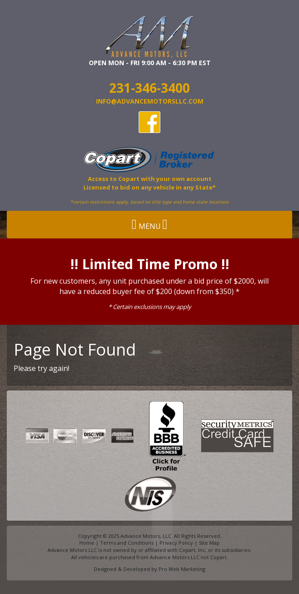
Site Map (209, 542)
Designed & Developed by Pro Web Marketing (149, 568)
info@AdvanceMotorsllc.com (149, 101)
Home (86, 542)
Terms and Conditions (127, 542)
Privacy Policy (176, 542)
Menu (150, 224)
